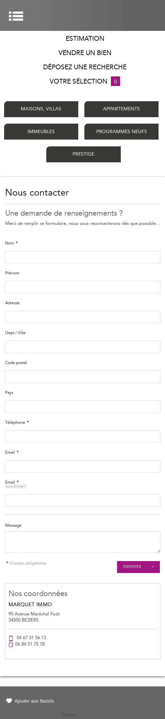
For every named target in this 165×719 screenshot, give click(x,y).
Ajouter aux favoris (34, 701)
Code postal (16, 363)
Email (11, 452)
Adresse (12, 303)
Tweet (68, 715)
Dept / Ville (15, 333)
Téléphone (17, 422)
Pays (9, 393)
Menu (16, 16)
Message (13, 525)
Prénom (12, 273)
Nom (11, 243)
